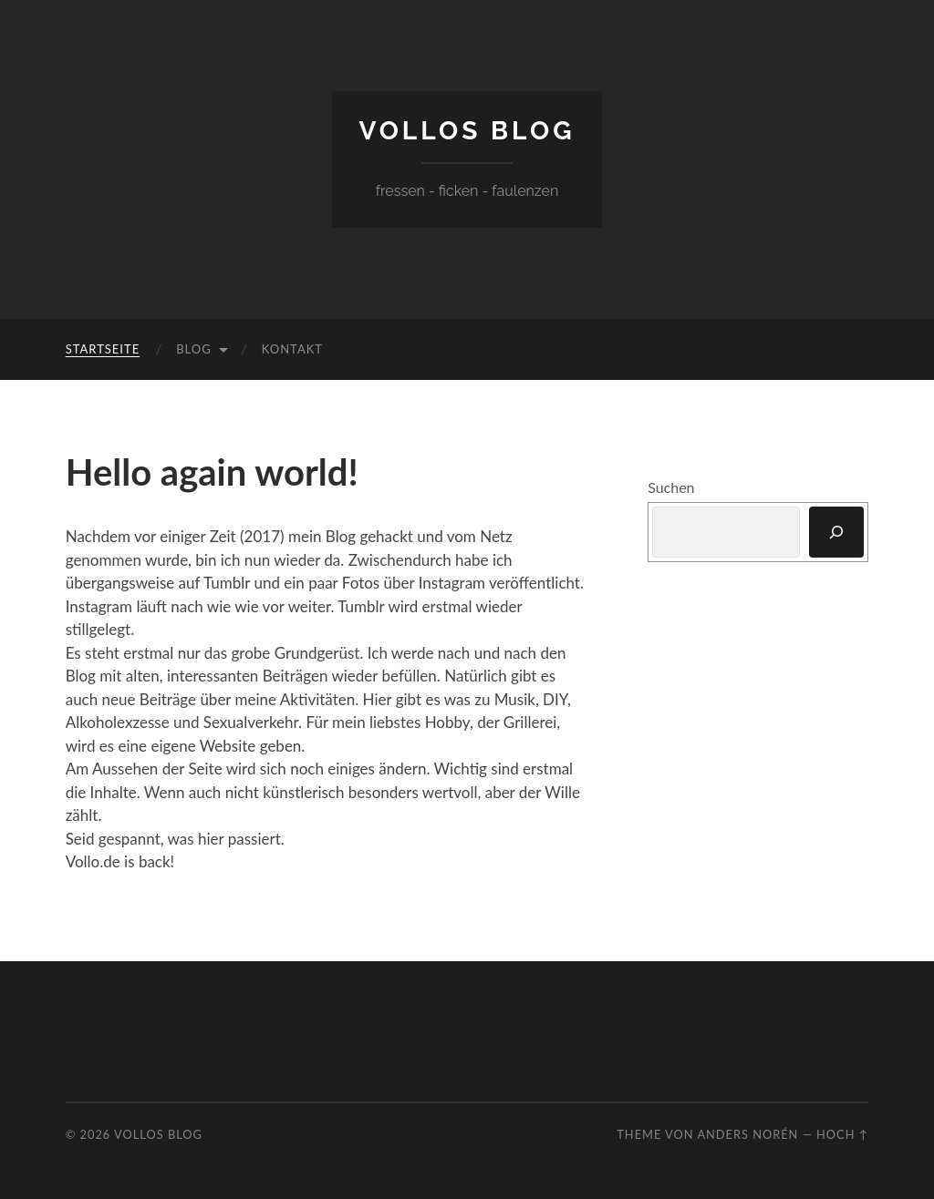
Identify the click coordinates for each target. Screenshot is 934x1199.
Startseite (103, 349)
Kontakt (292, 349)
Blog (194, 349)
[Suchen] (836, 532)
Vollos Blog (467, 131)
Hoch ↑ (842, 1134)
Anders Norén (747, 1134)
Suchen (671, 487)
